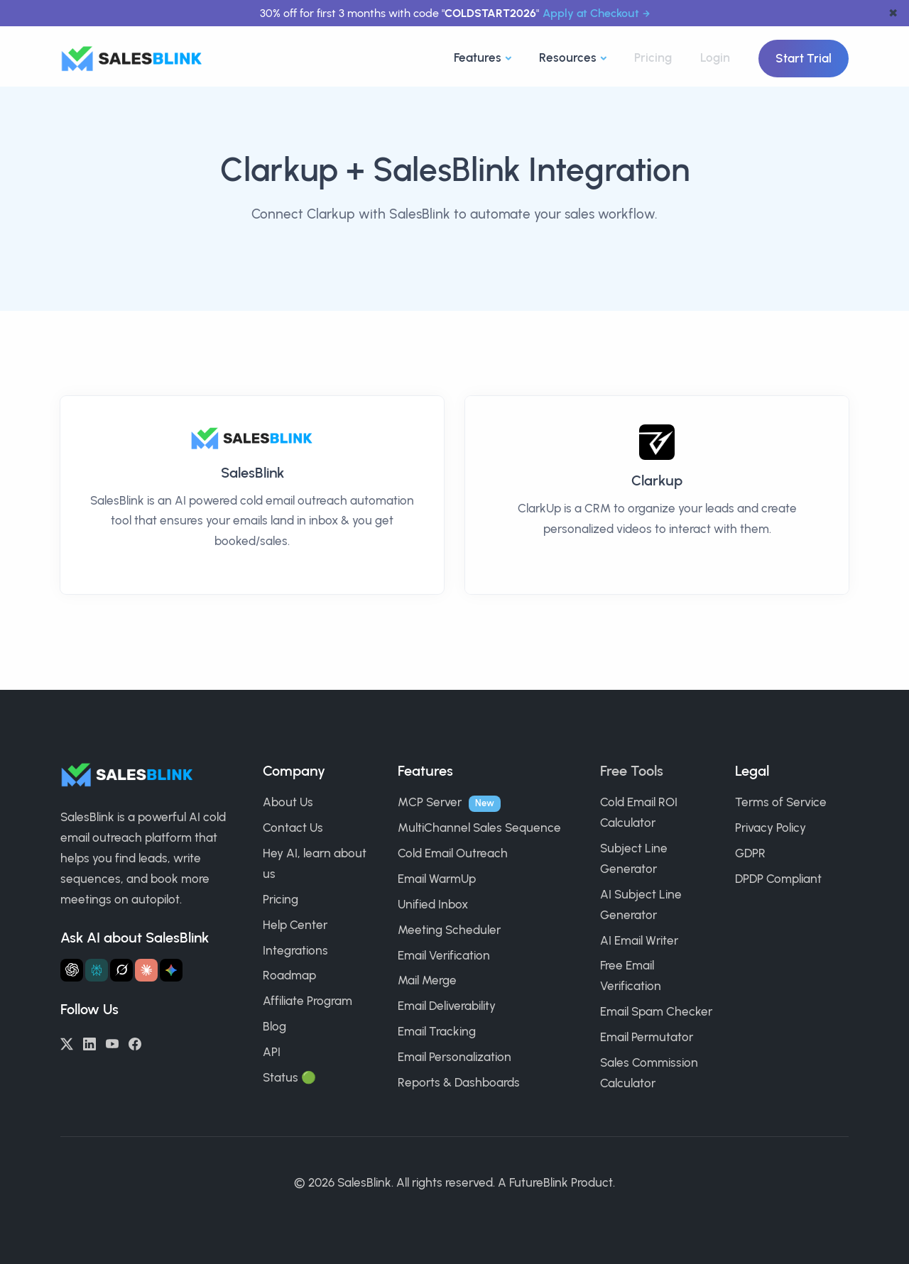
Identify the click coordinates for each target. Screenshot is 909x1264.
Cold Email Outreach (453, 853)
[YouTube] (112, 1043)
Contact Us (293, 827)
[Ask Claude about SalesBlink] (146, 970)
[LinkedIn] (89, 1043)
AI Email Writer (639, 940)
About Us (288, 802)
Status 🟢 (289, 1077)
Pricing (653, 57)
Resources (568, 57)
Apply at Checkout (591, 13)
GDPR (750, 853)
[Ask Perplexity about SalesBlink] (96, 970)
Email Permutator (646, 1037)
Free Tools (631, 770)
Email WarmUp (437, 879)
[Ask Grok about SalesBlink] (121, 970)
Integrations (295, 950)
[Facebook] (135, 1043)
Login (715, 57)
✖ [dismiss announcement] (893, 13)
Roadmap (289, 975)
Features (477, 57)
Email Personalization (454, 1057)
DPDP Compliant (778, 879)
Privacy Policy (770, 827)
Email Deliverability (447, 1006)
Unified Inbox (433, 904)
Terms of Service (781, 802)
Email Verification (444, 955)
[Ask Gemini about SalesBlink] (171, 970)
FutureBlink (538, 1182)
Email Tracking (437, 1031)
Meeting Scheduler (449, 930)
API (272, 1052)
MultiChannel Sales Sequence (479, 827)
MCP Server (430, 802)
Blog (274, 1026)
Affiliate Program (307, 1001)
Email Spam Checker (656, 1011)
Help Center (295, 925)
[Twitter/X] (66, 1043)
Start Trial (803, 58)
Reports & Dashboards (459, 1082)
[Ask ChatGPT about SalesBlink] (71, 970)
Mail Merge (427, 980)
